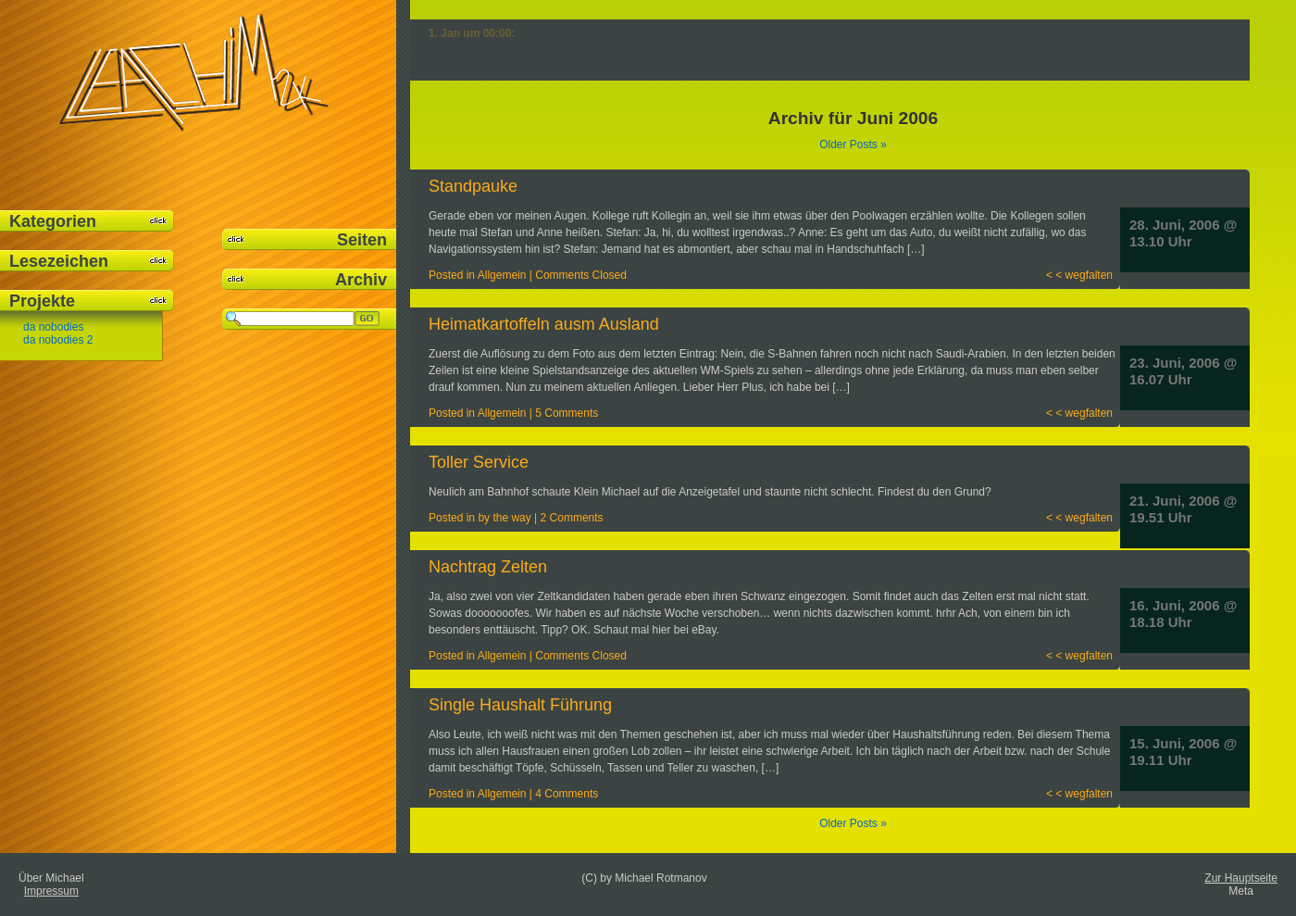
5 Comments (566, 413)
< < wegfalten (1079, 275)
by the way (504, 517)
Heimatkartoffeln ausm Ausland (544, 324)
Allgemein (502, 275)
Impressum (51, 891)
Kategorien (52, 221)
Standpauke (473, 186)
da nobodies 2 (58, 339)
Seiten (362, 240)
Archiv (361, 279)
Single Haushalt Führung (520, 705)
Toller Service (479, 462)
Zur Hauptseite (1240, 878)
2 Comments (572, 517)
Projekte (42, 301)
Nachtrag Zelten (488, 567)
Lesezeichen (58, 261)
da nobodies (53, 326)
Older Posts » (853, 144)
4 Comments (566, 793)
